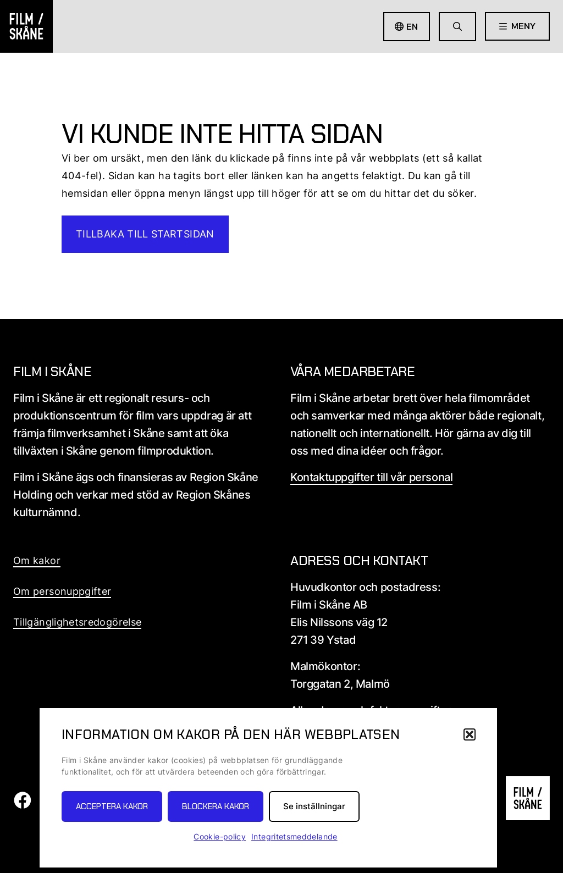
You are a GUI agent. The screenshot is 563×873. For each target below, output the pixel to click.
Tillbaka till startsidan (145, 234)
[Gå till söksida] (457, 26)
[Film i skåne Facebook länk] (22, 805)
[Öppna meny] (517, 26)
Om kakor (36, 560)
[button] (469, 734)
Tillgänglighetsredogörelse (77, 622)
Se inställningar (314, 806)
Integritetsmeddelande (294, 836)
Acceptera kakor (112, 806)
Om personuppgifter (62, 591)
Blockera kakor (215, 806)
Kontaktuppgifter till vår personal (371, 477)
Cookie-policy (220, 836)
